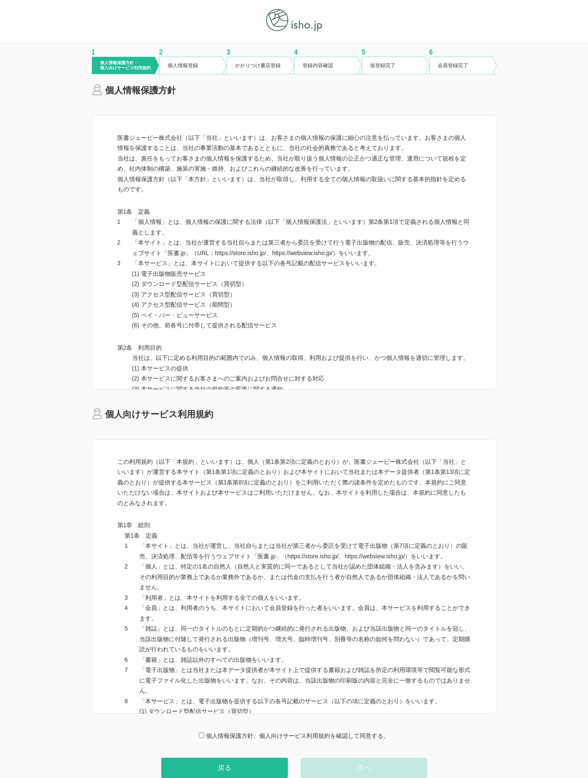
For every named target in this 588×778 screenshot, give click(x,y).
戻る (224, 767)
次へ (364, 767)
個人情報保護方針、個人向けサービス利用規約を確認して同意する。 (294, 735)
